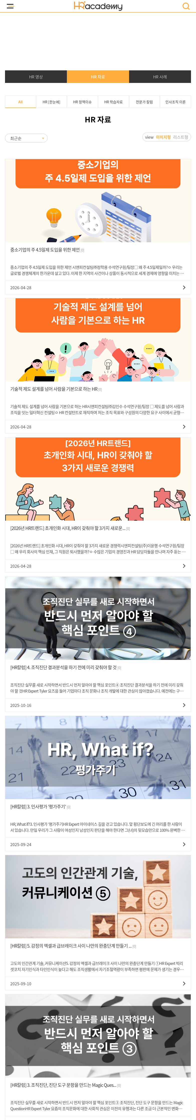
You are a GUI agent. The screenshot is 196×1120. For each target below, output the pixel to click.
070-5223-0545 (143, 961)
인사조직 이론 (175, 101)
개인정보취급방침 (55, 1061)
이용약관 (83, 1061)
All (20, 101)
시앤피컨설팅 (107, 1050)
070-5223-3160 (50, 930)
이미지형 (163, 137)
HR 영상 (36, 77)
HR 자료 (98, 77)
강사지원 (145, 1061)
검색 (140, 888)
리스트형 (180, 137)
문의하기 (131, 976)
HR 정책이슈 (82, 101)
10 (129, 868)
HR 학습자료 (113, 101)
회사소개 (104, 1061)
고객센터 (125, 1061)
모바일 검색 (186, 6)
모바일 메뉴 (10, 6)
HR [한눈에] (51, 101)
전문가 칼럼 (144, 101)
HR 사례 (160, 77)
